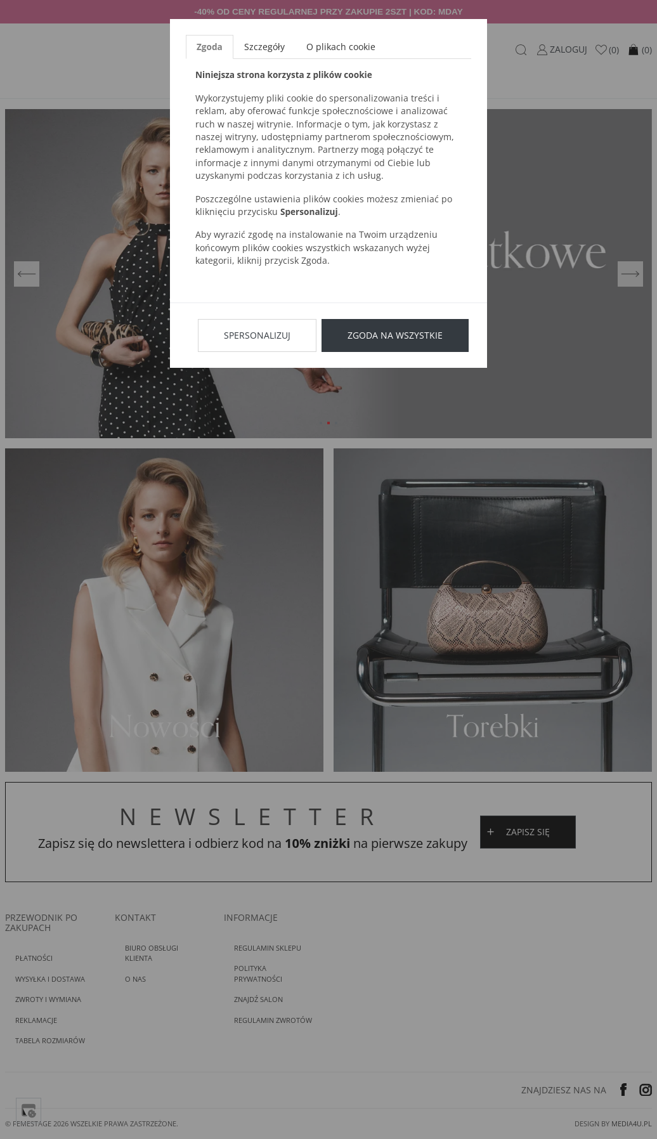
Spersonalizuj (257, 335)
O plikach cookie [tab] (340, 47)
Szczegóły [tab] (264, 47)
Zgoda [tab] (210, 47)
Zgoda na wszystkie (395, 335)
